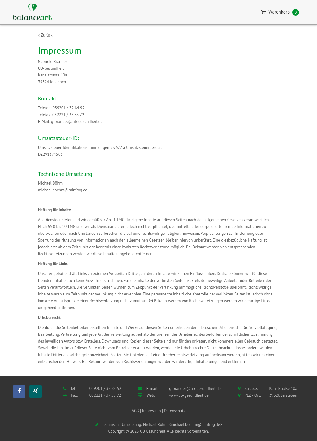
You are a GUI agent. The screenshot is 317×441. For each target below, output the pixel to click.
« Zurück (45, 35)
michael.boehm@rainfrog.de (62, 190)
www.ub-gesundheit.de (189, 395)
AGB (135, 410)
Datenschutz (174, 410)
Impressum (151, 410)
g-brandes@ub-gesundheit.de (77, 121)
